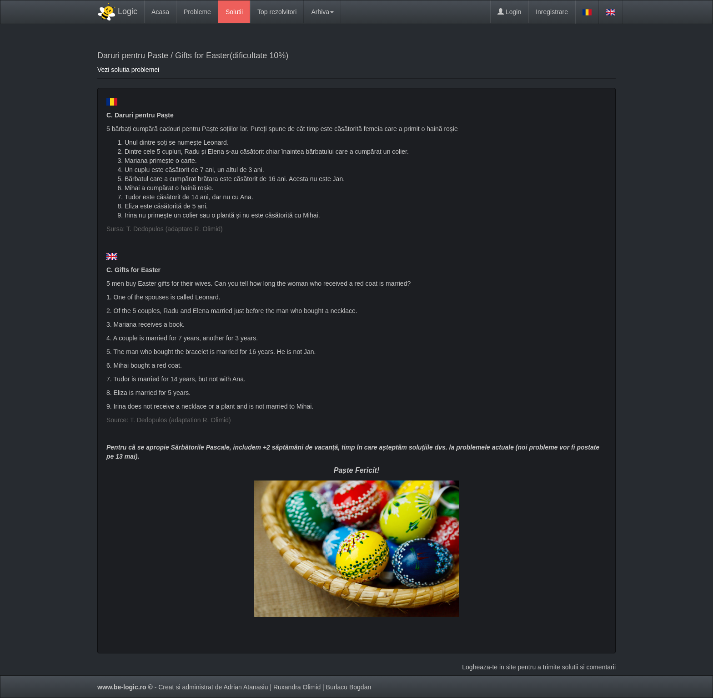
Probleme (197, 11)
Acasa (160, 11)
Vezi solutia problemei (128, 69)
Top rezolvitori (276, 11)
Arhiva (322, 11)
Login (509, 11)
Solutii (234, 11)
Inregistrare (552, 11)
